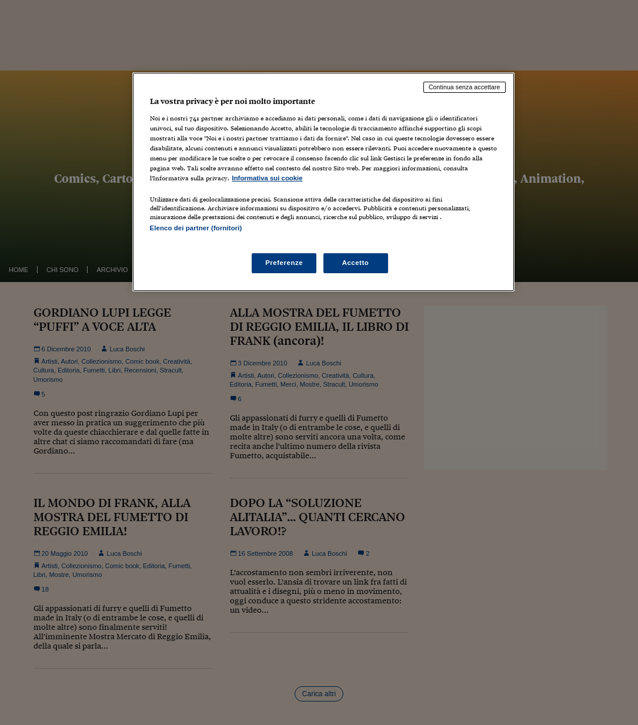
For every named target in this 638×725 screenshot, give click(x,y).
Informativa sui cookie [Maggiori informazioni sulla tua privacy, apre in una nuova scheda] (267, 178)
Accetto (355, 262)
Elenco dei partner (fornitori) (196, 227)
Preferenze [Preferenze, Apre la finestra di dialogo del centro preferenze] (284, 262)
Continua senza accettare (464, 86)
